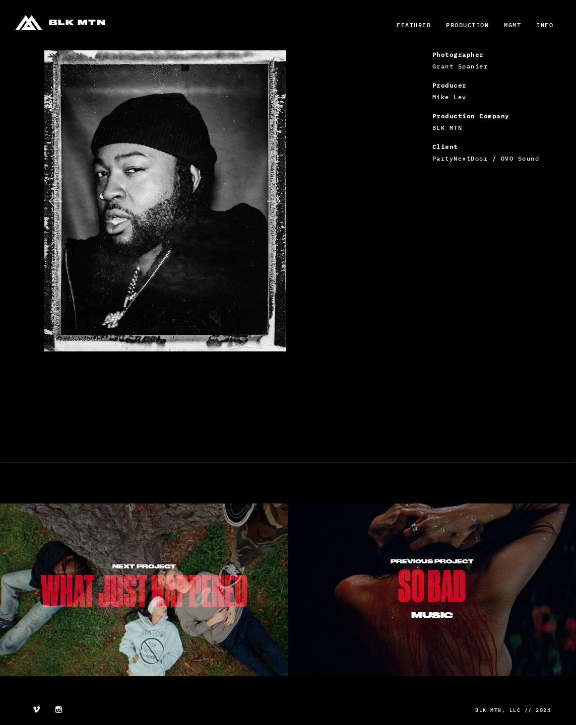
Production (467, 25)
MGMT (512, 25)
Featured (414, 25)
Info (544, 25)
